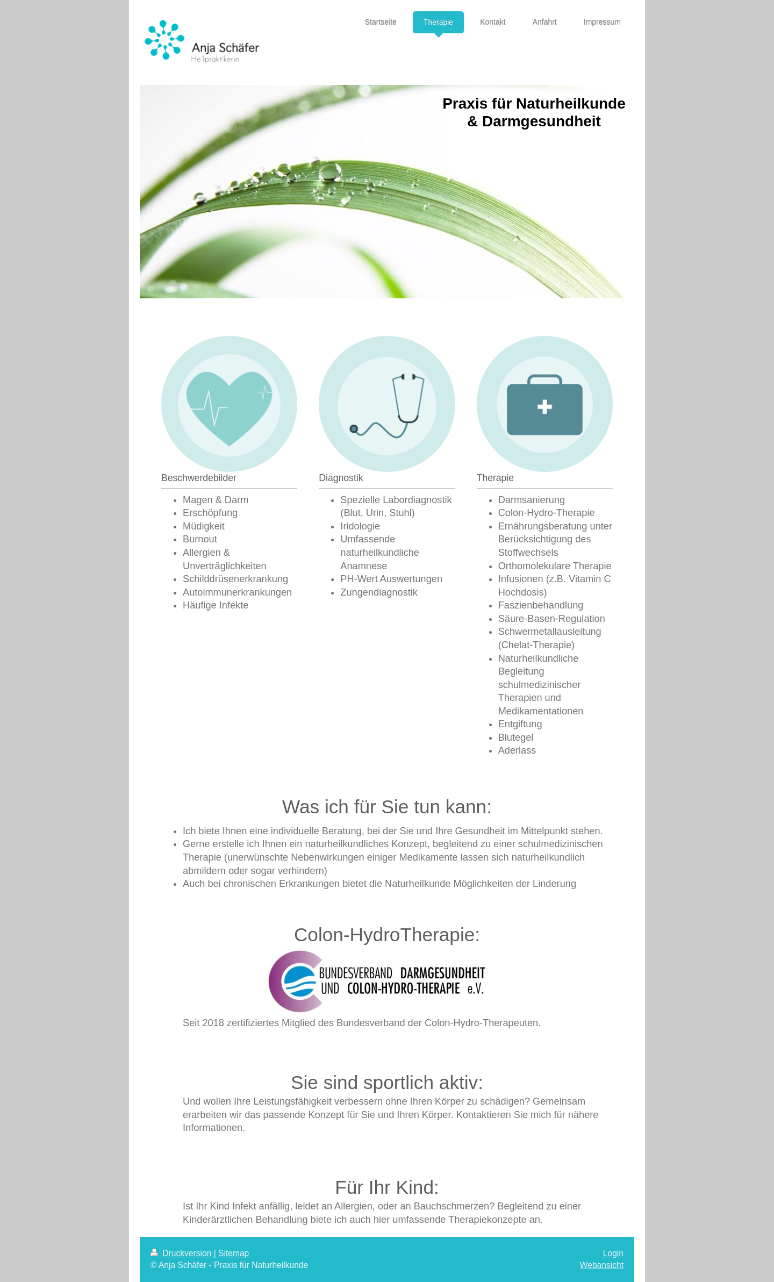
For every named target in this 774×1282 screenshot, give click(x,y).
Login (613, 1253)
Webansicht (602, 1265)
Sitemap (233, 1253)
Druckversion (182, 1253)
